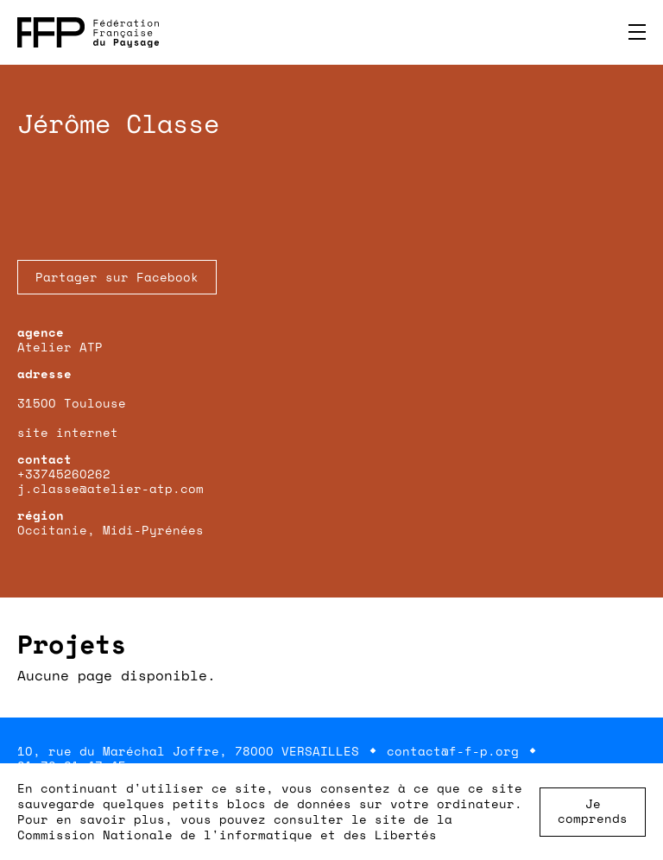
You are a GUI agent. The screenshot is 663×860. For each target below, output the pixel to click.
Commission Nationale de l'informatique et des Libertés (227, 834)
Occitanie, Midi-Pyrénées (110, 530)
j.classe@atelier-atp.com (110, 488)
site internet (67, 432)
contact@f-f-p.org (453, 751)
